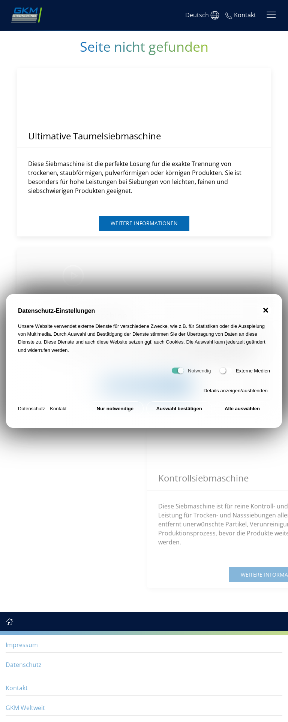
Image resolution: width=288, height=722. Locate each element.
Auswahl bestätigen (179, 408)
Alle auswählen (242, 408)
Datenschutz (31, 408)
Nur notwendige (115, 408)
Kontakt (58, 408)
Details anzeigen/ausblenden (236, 390)
